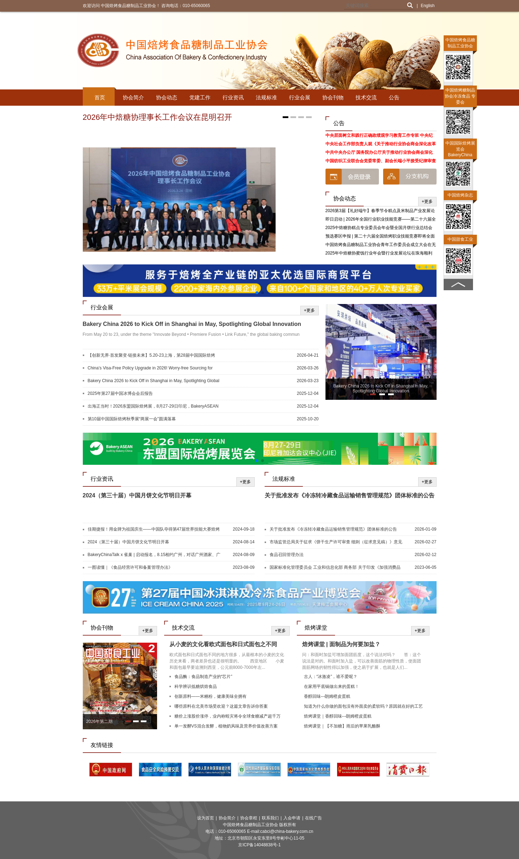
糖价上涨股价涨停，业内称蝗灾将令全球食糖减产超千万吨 (227, 717)
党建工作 (200, 97)
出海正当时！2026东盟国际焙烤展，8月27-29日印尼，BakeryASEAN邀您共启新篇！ (153, 406)
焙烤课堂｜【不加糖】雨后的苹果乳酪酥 (342, 726)
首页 (99, 97)
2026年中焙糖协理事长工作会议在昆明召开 (157, 117)
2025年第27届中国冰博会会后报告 (120, 393)
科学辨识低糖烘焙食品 (195, 686)
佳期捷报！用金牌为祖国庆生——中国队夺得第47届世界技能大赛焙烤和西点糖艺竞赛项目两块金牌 (154, 529)
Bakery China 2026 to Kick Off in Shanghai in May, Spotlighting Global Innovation (192, 324)
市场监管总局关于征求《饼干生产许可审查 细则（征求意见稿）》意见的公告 (336, 542)
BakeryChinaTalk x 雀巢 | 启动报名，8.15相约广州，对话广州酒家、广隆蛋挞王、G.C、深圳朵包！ (154, 555)
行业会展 (299, 97)
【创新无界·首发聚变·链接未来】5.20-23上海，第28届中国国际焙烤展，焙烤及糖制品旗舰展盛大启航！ (151, 355)
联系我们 (270, 818)
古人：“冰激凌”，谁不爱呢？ (331, 676)
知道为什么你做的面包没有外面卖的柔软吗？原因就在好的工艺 (363, 706)
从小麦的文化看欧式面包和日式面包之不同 (223, 644)
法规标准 (266, 97)
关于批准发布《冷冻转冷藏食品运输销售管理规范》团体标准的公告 (349, 495)
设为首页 (205, 818)
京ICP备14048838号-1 (259, 844)
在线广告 (313, 818)
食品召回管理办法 (287, 554)
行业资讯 (233, 97)
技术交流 (366, 97)
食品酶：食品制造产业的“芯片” (203, 676)
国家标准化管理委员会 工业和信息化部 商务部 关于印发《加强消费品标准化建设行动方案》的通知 (335, 568)
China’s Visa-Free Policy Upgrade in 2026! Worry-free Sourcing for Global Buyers (150, 368)
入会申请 (291, 818)
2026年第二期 (99, 721)
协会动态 (166, 97)
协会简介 (133, 97)
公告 (394, 97)
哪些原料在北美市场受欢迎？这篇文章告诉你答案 (221, 706)
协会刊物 (333, 97)
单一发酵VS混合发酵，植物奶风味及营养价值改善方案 (226, 726)
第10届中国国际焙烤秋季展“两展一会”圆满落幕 (132, 418)
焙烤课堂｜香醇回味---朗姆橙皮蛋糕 (338, 716)
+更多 (427, 201)
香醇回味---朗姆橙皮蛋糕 (327, 696)
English (427, 5)
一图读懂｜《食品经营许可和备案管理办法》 (130, 567)
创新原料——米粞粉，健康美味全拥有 (210, 696)
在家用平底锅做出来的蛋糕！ (331, 686)
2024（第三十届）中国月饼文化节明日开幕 (137, 495)
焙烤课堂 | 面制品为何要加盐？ (341, 644)
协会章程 (248, 818)
